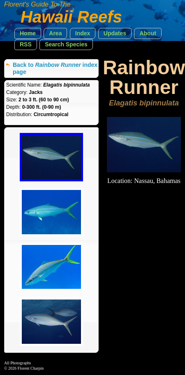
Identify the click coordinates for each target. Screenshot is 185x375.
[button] (27, 33)
